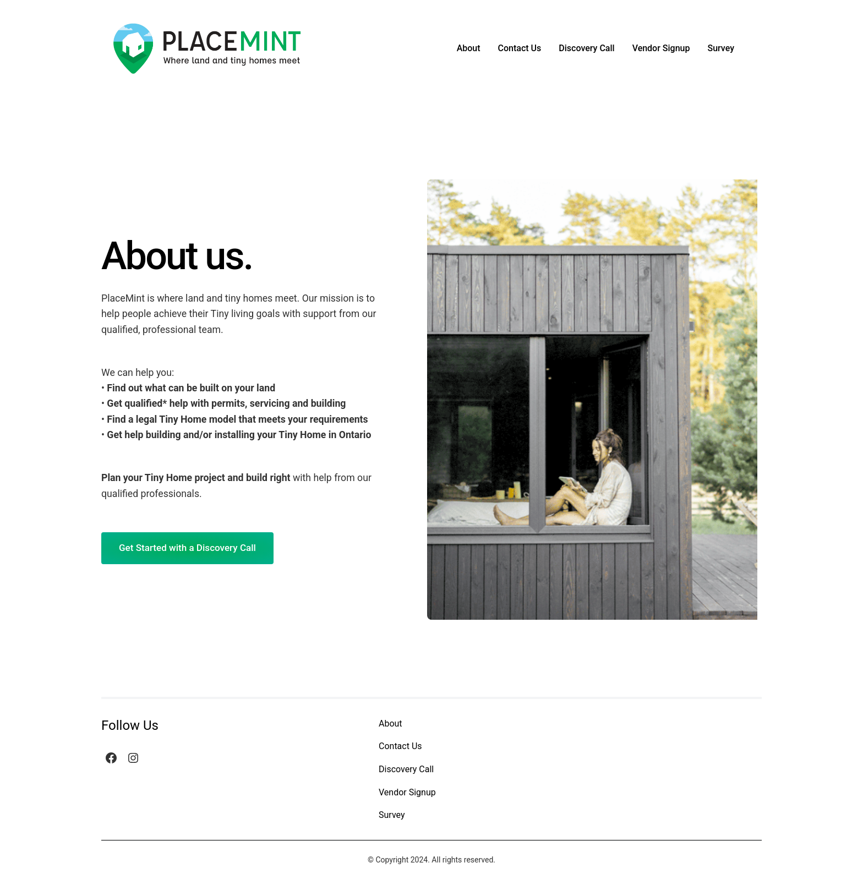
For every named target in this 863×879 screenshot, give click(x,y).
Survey (720, 48)
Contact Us (520, 48)
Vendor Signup (661, 48)
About (468, 48)
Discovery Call (586, 48)
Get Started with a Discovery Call (187, 547)
